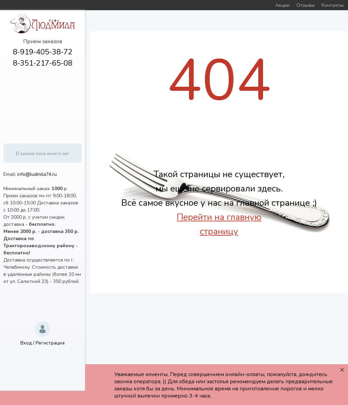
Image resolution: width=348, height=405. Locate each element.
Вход (26, 343)
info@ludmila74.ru (37, 174)
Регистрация (50, 343)
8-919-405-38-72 (42, 52)
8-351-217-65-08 (42, 63)
